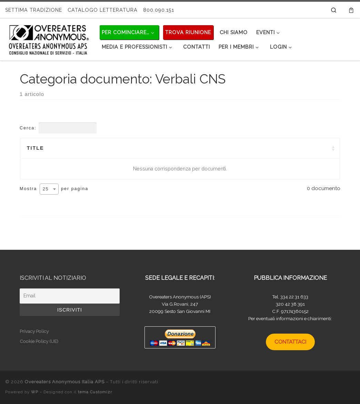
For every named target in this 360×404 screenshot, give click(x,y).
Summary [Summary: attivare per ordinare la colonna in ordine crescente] (105, 148)
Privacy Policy (34, 331)
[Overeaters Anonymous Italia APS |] (48, 38)
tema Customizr (95, 392)
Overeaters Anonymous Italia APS (64, 381)
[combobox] (49, 189)
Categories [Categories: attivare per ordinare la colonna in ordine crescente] (199, 148)
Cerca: (58, 128)
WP (34, 392)
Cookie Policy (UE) (39, 341)
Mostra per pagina (54, 189)
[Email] (70, 296)
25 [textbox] (46, 189)
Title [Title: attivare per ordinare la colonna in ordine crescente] (35, 148)
